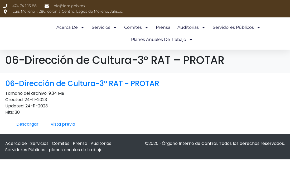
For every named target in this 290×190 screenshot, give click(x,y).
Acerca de (70, 27)
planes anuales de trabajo (162, 39)
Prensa (163, 27)
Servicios (104, 27)
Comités (136, 27)
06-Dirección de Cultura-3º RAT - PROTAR (82, 78)
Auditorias (191, 27)
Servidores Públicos (237, 27)
